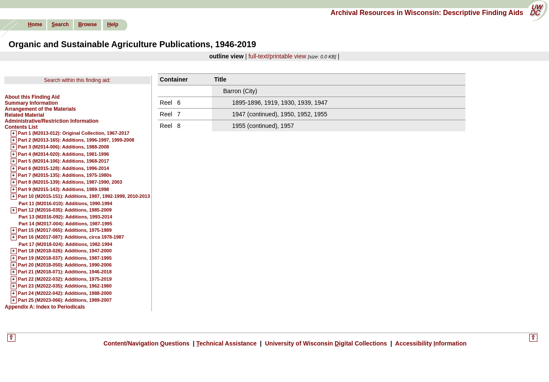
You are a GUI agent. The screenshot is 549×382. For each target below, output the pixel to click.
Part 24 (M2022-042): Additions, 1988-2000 (65, 293)
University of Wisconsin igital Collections (326, 343)
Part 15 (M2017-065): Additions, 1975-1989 (65, 230)
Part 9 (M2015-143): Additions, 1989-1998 (63, 189)
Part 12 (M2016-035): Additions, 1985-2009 (65, 210)
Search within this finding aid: (77, 80)
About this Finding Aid (32, 97)
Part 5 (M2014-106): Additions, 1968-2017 (63, 161)
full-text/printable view (277, 56)
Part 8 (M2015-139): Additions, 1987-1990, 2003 (70, 182)
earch (60, 24)
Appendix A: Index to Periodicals (45, 307)
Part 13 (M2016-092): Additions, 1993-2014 (65, 216)
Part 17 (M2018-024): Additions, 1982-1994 (65, 244)
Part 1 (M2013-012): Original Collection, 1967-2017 (74, 133)
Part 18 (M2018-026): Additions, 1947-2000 (65, 251)
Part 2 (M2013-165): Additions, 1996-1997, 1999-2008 (76, 140)
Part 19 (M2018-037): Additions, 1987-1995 (65, 258)
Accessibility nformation (430, 343)
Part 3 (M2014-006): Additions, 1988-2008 (63, 147)
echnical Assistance (227, 343)
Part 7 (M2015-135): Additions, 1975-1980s (65, 175)
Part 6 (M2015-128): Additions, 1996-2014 (63, 168)
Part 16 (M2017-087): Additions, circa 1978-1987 (71, 237)
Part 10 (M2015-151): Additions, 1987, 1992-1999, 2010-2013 (84, 196)
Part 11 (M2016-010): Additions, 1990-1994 (65, 203)
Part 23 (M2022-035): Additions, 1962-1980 (65, 286)
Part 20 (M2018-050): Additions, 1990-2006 (65, 265)
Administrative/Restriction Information (52, 121)
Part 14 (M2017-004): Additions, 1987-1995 (65, 223)
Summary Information (31, 103)
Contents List (21, 127)
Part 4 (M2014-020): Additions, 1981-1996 (63, 154)
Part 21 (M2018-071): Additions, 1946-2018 (65, 272)
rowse (87, 24)
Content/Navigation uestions (147, 343)
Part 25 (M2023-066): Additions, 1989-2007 (65, 300)
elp (112, 24)
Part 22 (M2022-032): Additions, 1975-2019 (65, 279)
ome (35, 24)
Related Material (24, 115)
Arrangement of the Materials (40, 109)
